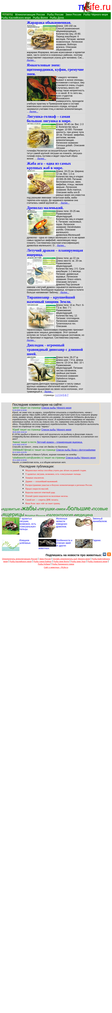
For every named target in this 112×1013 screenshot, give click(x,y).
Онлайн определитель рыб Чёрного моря (71, 559)
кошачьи (30, 515)
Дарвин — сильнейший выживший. (41, 481)
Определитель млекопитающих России (19, 559)
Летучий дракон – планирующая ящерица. (60, 442)
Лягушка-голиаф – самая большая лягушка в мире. (49, 118)
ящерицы (13, 514)
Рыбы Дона (57, 17)
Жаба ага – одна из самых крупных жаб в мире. (49, 165)
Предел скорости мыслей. (37, 489)
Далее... (31, 60)
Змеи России (73, 14)
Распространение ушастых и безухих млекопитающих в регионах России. (58, 485)
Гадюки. (97, 540)
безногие (41, 515)
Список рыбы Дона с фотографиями (76, 450)
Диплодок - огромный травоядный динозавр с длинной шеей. (55, 349)
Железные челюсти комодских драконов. (61, 522)
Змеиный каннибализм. (100, 519)
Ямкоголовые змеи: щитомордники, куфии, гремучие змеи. (55, 69)
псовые (100, 508)
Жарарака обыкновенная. (49, 22)
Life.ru (97, 6)
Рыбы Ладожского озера (63, 564)
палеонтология (60, 515)
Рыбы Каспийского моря (16, 17)
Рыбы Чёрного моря (95, 14)
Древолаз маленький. (45, 208)
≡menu (7, 14)
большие (79, 508)
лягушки (46, 508)
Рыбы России (55, 14)
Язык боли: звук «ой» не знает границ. (42, 503)
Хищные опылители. (34, 478)
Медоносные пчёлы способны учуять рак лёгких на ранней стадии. (55, 470)
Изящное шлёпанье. (25, 541)
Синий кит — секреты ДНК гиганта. (41, 500)
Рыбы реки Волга (61, 561)
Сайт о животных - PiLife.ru (56, 567)
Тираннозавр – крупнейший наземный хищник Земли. (51, 299)
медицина (84, 515)
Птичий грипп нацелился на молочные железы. (46, 496)
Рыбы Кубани (44, 564)
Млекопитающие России (30, 14)
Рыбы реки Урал (78, 561)
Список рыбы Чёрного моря (56, 408)
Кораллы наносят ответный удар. (40, 492)
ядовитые (11, 509)
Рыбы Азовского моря (97, 561)
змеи (61, 509)
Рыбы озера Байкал (42, 561)
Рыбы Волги (40, 17)
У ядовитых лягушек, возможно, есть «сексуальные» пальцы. (53, 474)
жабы (29, 508)
